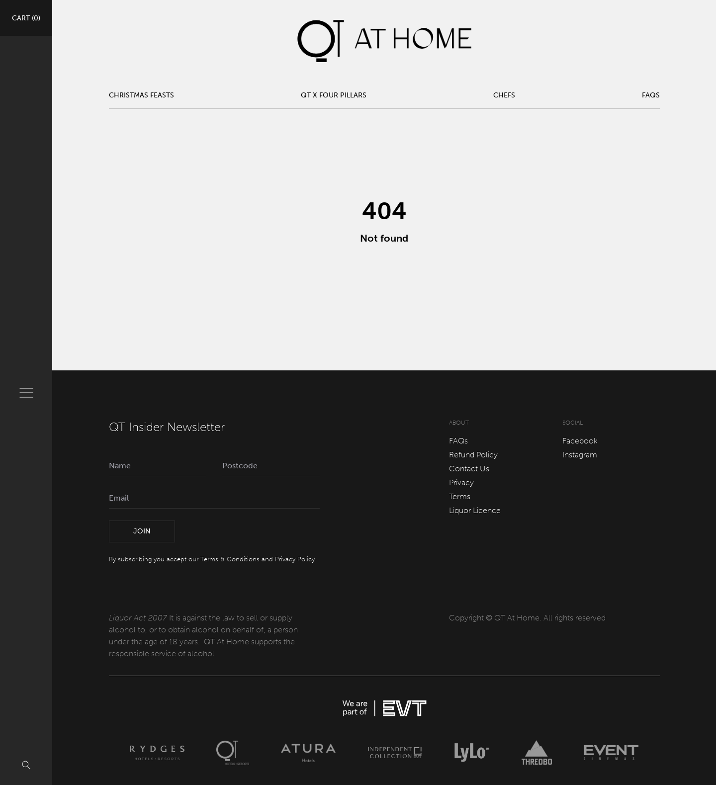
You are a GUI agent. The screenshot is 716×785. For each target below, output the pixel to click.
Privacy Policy (295, 559)
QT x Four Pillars (333, 95)
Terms (459, 496)
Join (142, 531)
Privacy (461, 482)
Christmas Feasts (141, 95)
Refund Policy (473, 454)
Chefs (504, 95)
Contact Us (469, 468)
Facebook (580, 440)
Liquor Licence (475, 510)
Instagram (579, 454)
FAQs (651, 95)
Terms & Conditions (230, 559)
